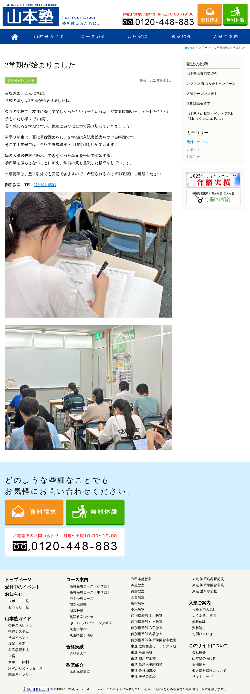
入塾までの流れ (204, 609)
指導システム (18, 631)
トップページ (18, 579)
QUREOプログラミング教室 (91, 623)
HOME (189, 47)
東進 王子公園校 (143, 677)
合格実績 (138, 36)
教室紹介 (182, 36)
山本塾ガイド (49, 36)
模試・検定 (16, 644)
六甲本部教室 (141, 579)
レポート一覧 (18, 601)
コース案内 (77, 579)
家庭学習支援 (18, 650)
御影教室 (138, 591)
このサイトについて (208, 645)
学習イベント (18, 638)
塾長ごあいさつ (20, 625)
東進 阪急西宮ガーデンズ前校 (153, 646)
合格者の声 (78, 653)
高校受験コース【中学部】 (90, 592)
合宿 (11, 656)
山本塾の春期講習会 (202, 73)
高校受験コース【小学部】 (90, 586)
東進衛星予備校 (82, 635)
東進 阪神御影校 (143, 671)
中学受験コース (82, 598)
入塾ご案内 (226, 36)
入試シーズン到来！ (202, 94)
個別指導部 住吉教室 (147, 622)
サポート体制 (18, 662)
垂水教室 (138, 609)
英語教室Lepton (81, 617)
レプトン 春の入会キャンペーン (211, 83)
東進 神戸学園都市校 (208, 585)
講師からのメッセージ (25, 668)
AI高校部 (76, 611)
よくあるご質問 (204, 616)
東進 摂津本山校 (143, 658)
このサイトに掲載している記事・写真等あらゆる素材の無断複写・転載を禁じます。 (125, 689)
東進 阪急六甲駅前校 (147, 664)
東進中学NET (80, 629)
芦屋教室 (138, 585)
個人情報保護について (209, 671)
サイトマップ (202, 677)
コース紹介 (93, 36)
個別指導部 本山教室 (147, 616)
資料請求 (199, 628)
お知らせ (193, 157)
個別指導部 (78, 605)
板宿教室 (138, 603)
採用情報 (199, 664)
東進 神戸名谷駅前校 (208, 579)
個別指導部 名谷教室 (147, 634)
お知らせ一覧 (18, 607)
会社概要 (199, 652)
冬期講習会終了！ (200, 104)
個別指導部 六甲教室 (147, 628)
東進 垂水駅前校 (204, 591)
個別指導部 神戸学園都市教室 (153, 640)
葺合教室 (138, 597)
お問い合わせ (202, 634)
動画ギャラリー (20, 674)
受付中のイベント (200, 142)
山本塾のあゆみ (204, 658)
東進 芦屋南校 (141, 652)
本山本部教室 (80, 672)
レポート (204, 47)
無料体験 (199, 622)
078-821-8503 (45, 185)
